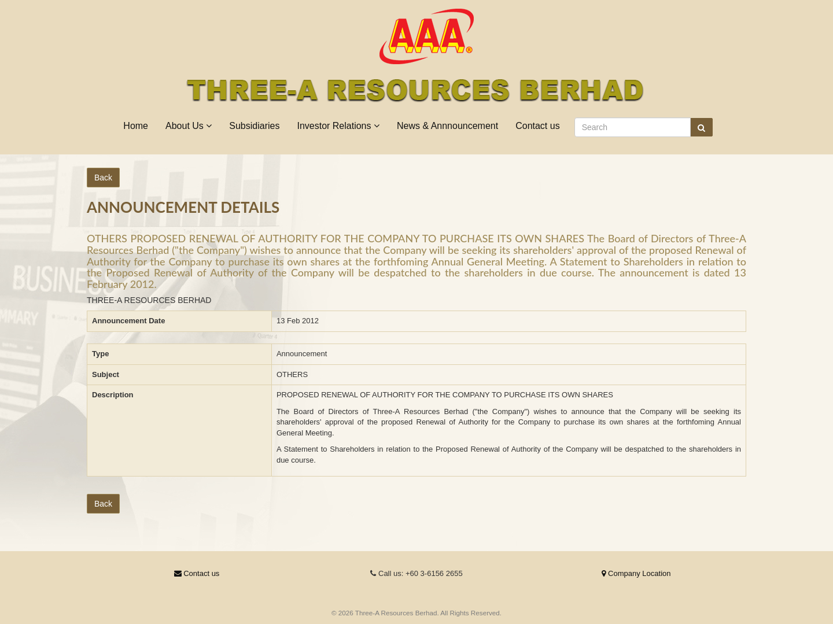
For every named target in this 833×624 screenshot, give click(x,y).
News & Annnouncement (447, 126)
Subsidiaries (254, 126)
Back (103, 177)
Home (135, 126)
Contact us (537, 126)
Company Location (636, 573)
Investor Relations (338, 126)
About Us (188, 126)
